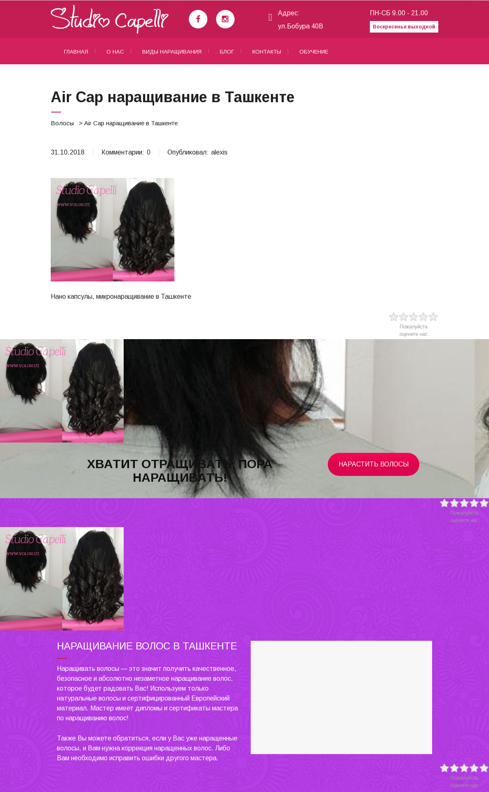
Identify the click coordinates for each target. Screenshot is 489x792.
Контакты (266, 52)
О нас (115, 52)
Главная (76, 52)
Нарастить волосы (374, 464)
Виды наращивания (172, 52)
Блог (227, 52)
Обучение (313, 52)
